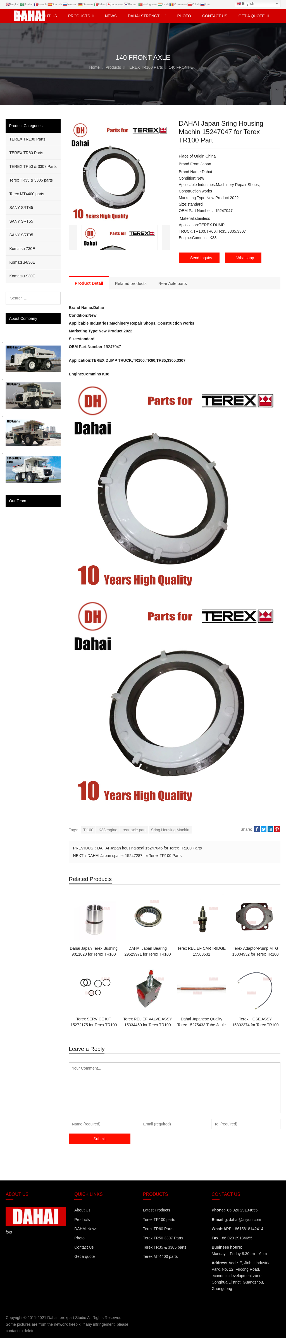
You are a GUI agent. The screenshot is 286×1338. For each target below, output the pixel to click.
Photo (79, 1237)
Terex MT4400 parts (26, 194)
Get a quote (84, 1256)
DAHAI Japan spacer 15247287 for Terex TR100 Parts (134, 855)
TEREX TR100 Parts (27, 139)
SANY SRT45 (21, 207)
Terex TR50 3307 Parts (163, 1237)
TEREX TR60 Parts (26, 153)
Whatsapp (245, 258)
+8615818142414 (248, 1228)
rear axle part (134, 829)
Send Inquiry (201, 258)
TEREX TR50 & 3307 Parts (32, 166)
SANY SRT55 (21, 221)
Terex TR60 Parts (158, 1228)
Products (82, 1219)
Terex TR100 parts (159, 1219)
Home (20, 16)
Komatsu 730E (22, 248)
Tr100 (88, 829)
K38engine (108, 829)
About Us (82, 1210)
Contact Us (84, 1247)
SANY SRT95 (21, 235)
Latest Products (156, 1210)
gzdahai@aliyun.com (243, 1219)
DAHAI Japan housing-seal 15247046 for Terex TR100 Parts (149, 848)
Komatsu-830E (22, 262)
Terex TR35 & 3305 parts (31, 180)
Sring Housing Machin (170, 829)
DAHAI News (85, 1228)
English (245, 3)
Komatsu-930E (22, 276)
